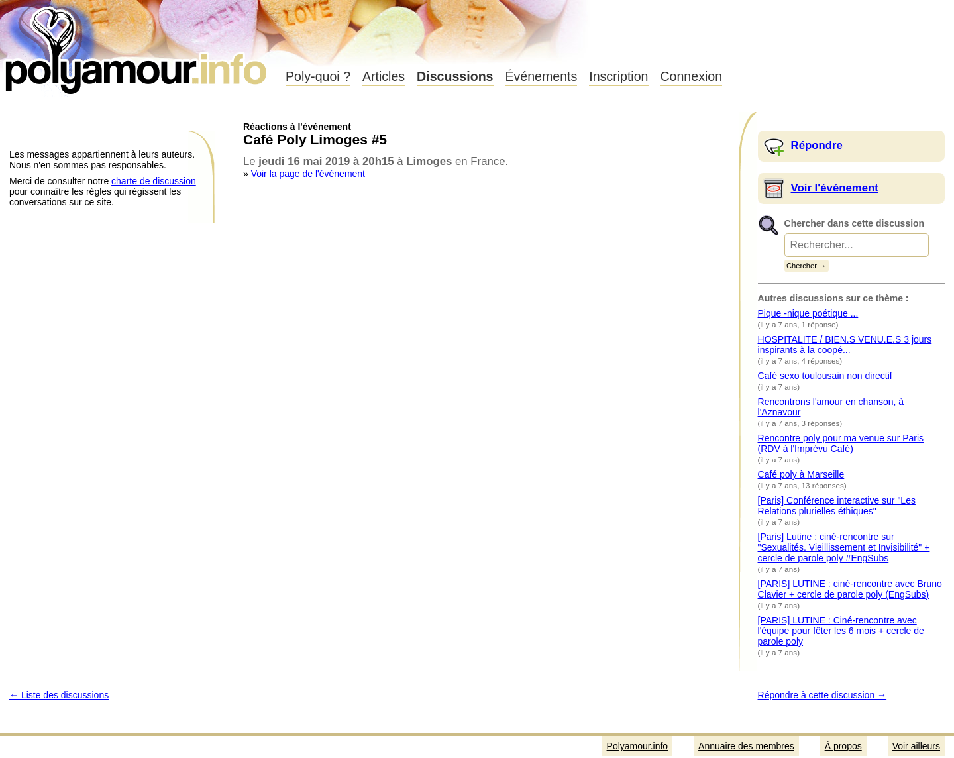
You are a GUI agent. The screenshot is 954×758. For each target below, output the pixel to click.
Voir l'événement (834, 188)
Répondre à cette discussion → (822, 695)
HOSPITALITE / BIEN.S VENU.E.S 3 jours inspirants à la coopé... (845, 344)
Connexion (691, 76)
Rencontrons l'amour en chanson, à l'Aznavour (831, 406)
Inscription (618, 76)
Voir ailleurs (916, 746)
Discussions (455, 76)
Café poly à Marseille (801, 474)
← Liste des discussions (59, 695)
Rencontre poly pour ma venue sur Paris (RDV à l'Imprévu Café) (841, 443)
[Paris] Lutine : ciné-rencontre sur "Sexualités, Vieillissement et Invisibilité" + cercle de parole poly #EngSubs (844, 547)
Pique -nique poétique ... (808, 313)
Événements (541, 76)
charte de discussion (153, 181)
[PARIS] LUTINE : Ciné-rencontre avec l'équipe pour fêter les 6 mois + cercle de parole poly (841, 631)
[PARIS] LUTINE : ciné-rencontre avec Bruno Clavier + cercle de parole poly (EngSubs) (850, 589)
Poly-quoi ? (318, 76)
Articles (383, 76)
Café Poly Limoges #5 (315, 139)
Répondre (817, 145)
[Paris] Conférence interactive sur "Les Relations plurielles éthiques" (837, 505)
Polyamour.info (137, 46)
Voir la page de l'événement (308, 173)
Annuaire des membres (746, 746)
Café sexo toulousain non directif (825, 375)
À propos (843, 746)
